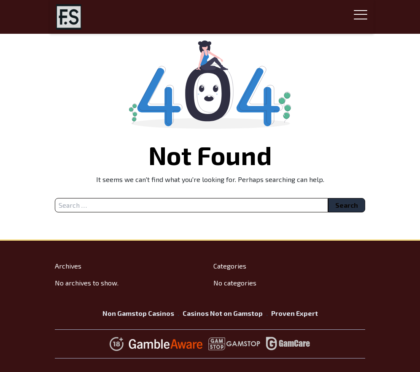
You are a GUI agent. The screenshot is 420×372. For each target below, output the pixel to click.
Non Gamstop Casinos (138, 313)
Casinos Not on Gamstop (223, 313)
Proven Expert (294, 313)
